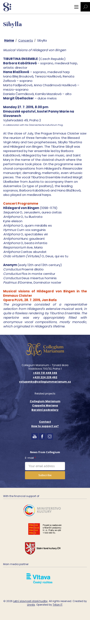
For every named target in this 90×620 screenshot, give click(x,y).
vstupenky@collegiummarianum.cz (45, 381)
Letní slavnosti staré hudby (30, 601)
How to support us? (45, 426)
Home (9, 40)
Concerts (25, 40)
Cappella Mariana (45, 405)
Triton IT (58, 604)
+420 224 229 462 (45, 377)
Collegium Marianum (45, 401)
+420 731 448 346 (45, 373)
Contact (45, 421)
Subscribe (45, 475)
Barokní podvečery (45, 410)
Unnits (31, 604)
